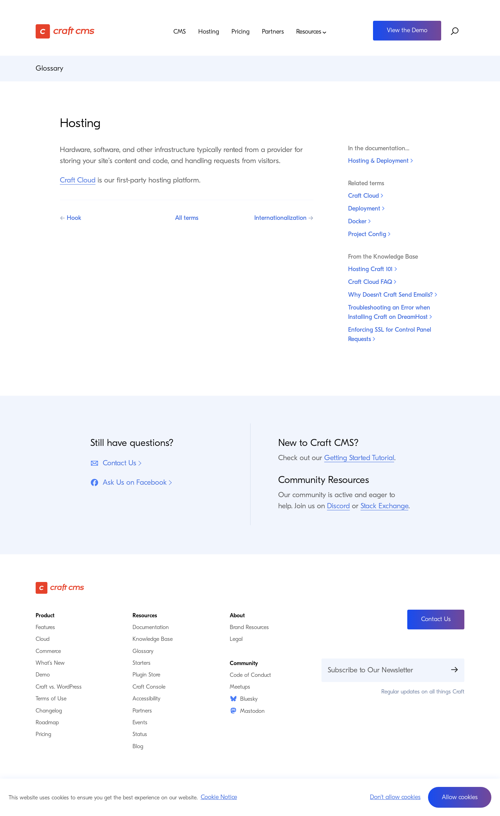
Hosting (208, 31)
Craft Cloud (78, 180)
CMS (179, 31)
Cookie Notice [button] (219, 797)
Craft (365, 195)
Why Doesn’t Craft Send (392, 294)
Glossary (49, 68)
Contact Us (113, 463)
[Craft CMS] (89, 31)
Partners (273, 31)
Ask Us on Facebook (128, 482)
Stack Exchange (384, 506)
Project (369, 234)
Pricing (240, 31)
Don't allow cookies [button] (395, 797)
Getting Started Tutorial (359, 458)
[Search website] (455, 31)
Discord (338, 506)
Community (244, 663)
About (237, 615)
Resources (311, 32)
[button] (459, 797)
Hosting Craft (372, 269)
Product (45, 615)
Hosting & (380, 160)
